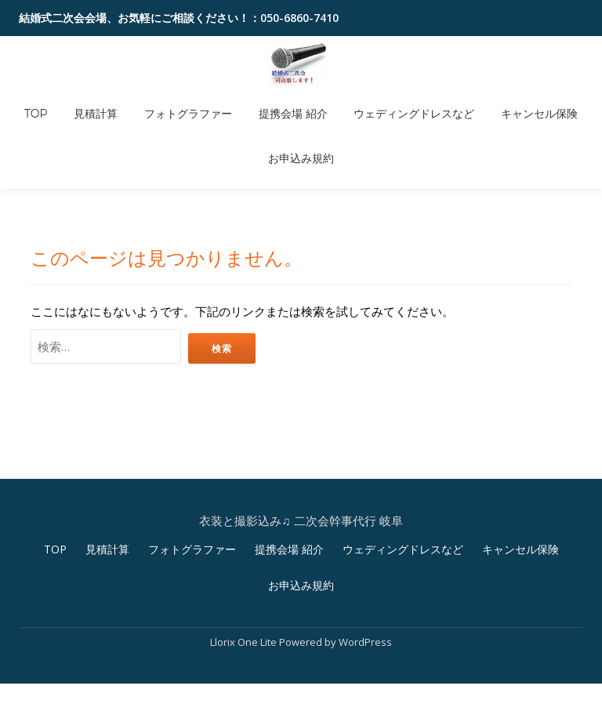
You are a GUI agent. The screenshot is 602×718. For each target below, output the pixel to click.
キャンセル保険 (511, 102)
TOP (63, 102)
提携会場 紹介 (287, 102)
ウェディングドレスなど (397, 102)
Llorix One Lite (244, 610)
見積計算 (113, 102)
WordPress (365, 610)
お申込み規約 (301, 124)
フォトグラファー (194, 102)
